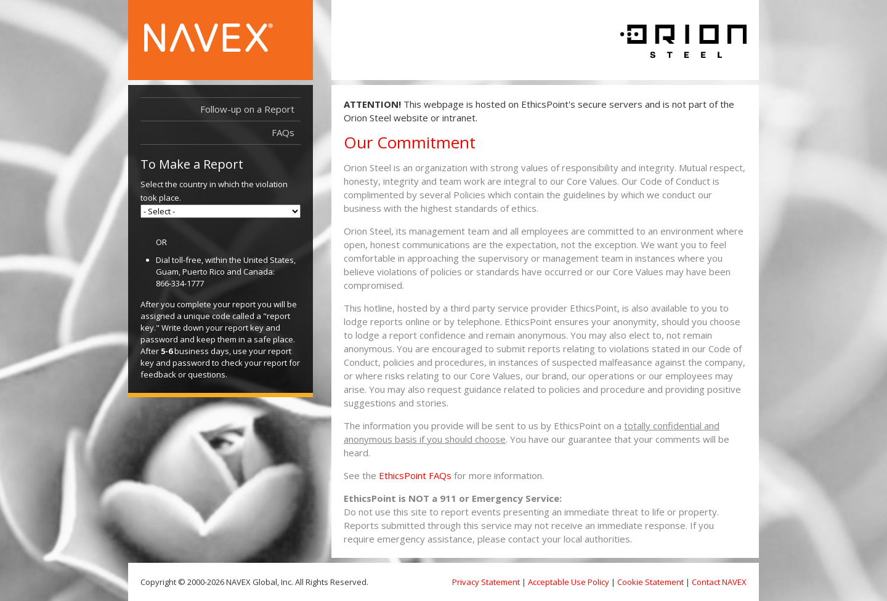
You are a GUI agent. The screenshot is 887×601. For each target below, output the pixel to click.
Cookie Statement (650, 581)
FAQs (283, 132)
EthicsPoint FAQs (415, 475)
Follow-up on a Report (247, 109)
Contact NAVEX (719, 581)
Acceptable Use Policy (568, 581)
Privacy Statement (486, 581)
